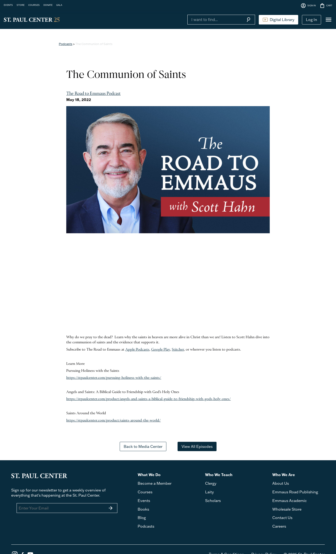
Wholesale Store (286, 509)
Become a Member (155, 483)
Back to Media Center (143, 446)
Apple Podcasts (137, 350)
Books (143, 509)
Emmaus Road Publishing (295, 492)
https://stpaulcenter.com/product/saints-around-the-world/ (113, 420)
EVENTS (8, 4)
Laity (209, 492)
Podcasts (65, 44)
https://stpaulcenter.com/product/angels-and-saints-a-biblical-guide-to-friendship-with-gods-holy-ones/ (148, 399)
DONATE (47, 4)
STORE (20, 4)
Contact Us (282, 517)
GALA (59, 4)
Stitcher (178, 350)
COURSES (34, 4)
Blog (142, 517)
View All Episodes (197, 446)
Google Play (160, 350)
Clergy (210, 483)
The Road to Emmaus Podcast (93, 94)
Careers (279, 526)
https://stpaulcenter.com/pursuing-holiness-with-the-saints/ (113, 378)
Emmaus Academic (289, 500)
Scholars (213, 500)
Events (144, 500)
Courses (145, 492)
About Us (280, 483)
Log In (311, 19)
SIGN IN (308, 5)
